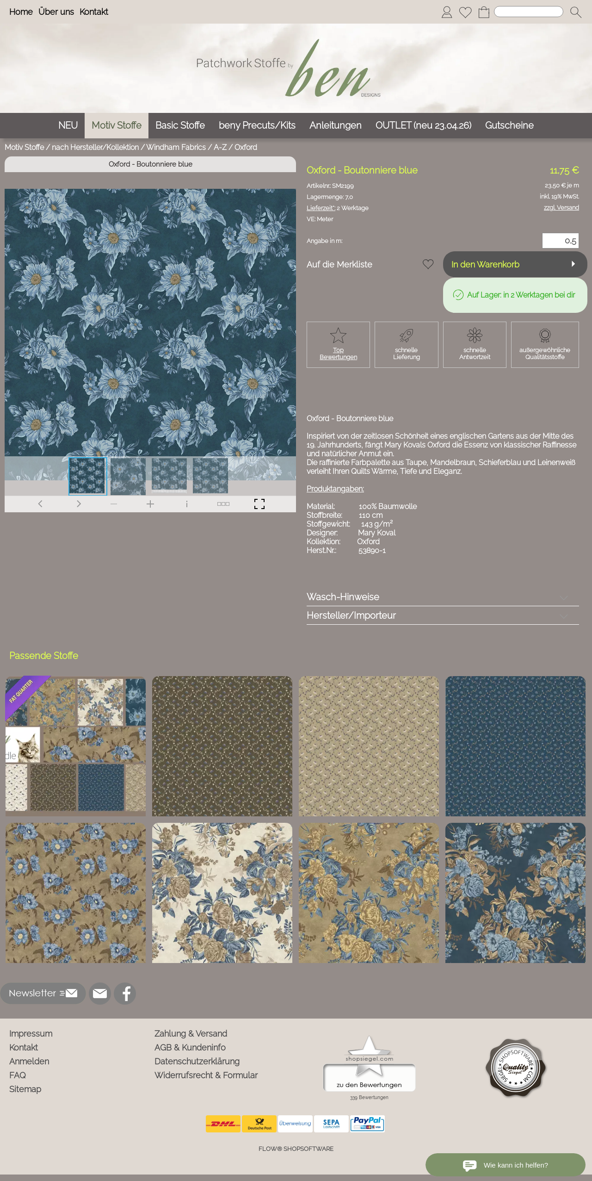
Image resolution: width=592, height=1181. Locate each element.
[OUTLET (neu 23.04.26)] (423, 125)
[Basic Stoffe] (180, 125)
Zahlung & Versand (190, 1033)
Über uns (56, 12)
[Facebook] (124, 993)
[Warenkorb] (484, 12)
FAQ (17, 1075)
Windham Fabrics (176, 147)
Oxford (245, 147)
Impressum (30, 1033)
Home (21, 12)
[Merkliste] (465, 12)
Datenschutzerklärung (197, 1061)
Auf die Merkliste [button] (339, 264)
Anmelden (29, 1061)
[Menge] (560, 241)
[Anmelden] (447, 12)
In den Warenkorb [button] (485, 264)
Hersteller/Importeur (351, 615)
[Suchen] (528, 11)
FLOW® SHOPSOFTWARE (296, 1148)
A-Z (220, 147)
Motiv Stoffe (24, 147)
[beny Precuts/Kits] (257, 125)
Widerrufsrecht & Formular (206, 1075)
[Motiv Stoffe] (116, 125)
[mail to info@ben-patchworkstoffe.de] (99, 993)
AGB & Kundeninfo (190, 1047)
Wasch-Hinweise (343, 597)
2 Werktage (338, 208)
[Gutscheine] (509, 125)
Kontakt (94, 12)
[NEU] (68, 125)
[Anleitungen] (335, 125)
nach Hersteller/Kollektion (95, 147)
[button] (576, 12)
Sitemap (25, 1089)
